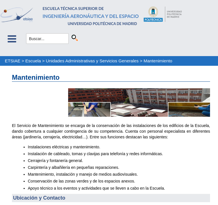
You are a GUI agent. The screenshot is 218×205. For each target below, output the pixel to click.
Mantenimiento (158, 60)
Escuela (33, 60)
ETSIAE (12, 60)
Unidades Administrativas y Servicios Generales (92, 60)
